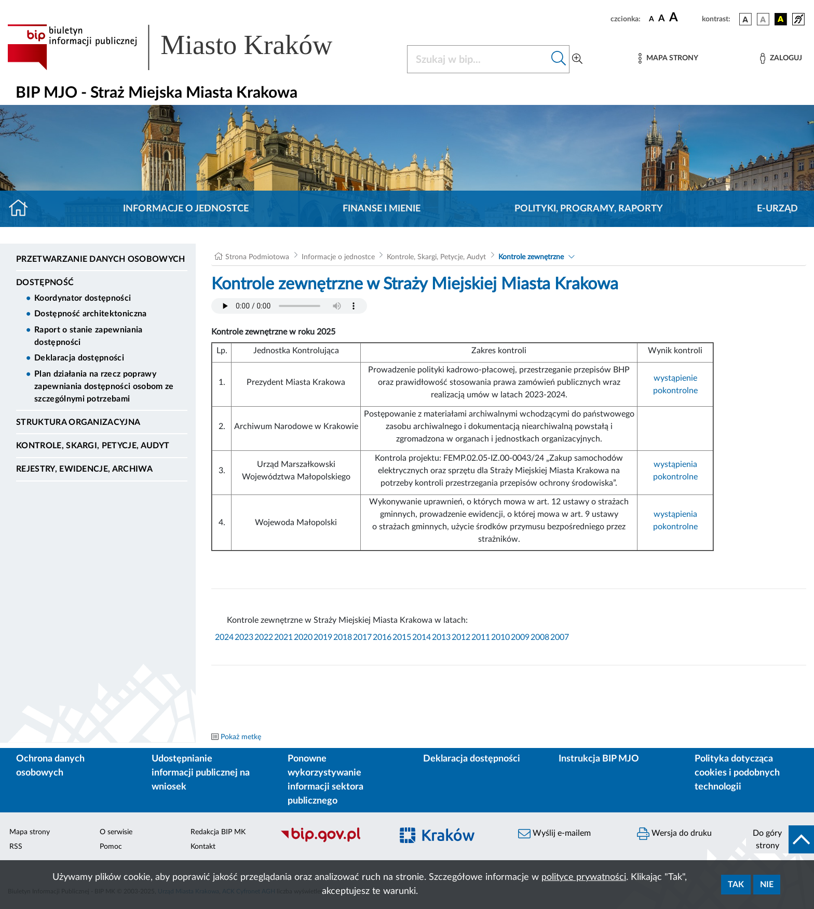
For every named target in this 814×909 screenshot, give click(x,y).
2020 (303, 637)
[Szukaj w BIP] (478, 59)
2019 (323, 637)
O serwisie (116, 832)
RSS (15, 846)
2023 (244, 637)
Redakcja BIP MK (218, 832)
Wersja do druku (674, 833)
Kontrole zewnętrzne (531, 257)
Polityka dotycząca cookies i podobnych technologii (737, 773)
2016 (382, 637)
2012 (461, 637)
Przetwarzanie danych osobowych (100, 259)
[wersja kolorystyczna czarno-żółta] (781, 19)
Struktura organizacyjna (78, 422)
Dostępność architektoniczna (90, 314)
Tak (736, 884)
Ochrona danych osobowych (50, 766)
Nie (767, 884)
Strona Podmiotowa (257, 257)
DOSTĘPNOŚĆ (45, 282)
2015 (401, 637)
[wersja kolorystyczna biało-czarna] (763, 19)
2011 (480, 637)
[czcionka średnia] (661, 19)
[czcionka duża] (684, 17)
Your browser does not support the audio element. (289, 306)
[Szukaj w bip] (558, 59)
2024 (224, 637)
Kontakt (203, 846)
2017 (362, 637)
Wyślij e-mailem (554, 833)
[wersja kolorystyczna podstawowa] (745, 19)
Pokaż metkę (241, 737)
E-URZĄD (777, 208)
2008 (540, 637)
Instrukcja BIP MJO (599, 759)
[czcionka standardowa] (651, 18)
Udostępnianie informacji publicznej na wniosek (201, 773)
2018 (342, 637)
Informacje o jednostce (186, 208)
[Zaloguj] (781, 58)
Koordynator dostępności (82, 298)
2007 (559, 637)
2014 (421, 637)
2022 (263, 637)
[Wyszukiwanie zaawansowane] (577, 59)
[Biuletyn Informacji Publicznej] (331, 841)
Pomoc (111, 846)
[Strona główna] (22, 209)
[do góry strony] (780, 839)
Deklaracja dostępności (79, 358)
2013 (441, 637)
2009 (520, 637)
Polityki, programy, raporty (588, 208)
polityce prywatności (583, 877)
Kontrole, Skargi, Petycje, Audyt (92, 446)
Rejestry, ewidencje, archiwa (84, 469)
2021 (283, 637)
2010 (500, 637)
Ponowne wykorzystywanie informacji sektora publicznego (325, 780)
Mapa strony (29, 832)
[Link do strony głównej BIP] (185, 47)
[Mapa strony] (668, 58)
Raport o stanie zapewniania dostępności (88, 336)
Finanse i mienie (381, 208)
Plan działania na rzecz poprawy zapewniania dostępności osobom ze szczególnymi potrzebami (104, 386)
